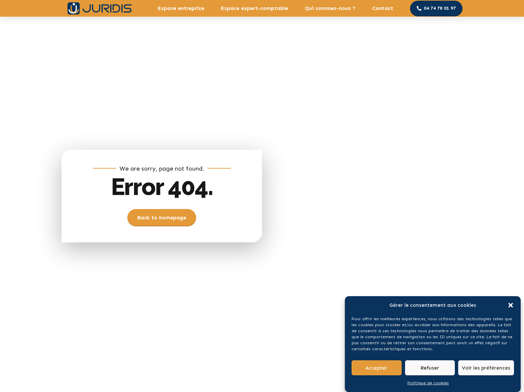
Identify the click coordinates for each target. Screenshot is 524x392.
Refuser (429, 370)
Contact (382, 8)
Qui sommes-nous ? (330, 8)
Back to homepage (161, 217)
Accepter (376, 370)
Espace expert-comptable (254, 8)
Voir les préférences (486, 370)
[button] (510, 308)
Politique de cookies (428, 385)
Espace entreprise (181, 8)
